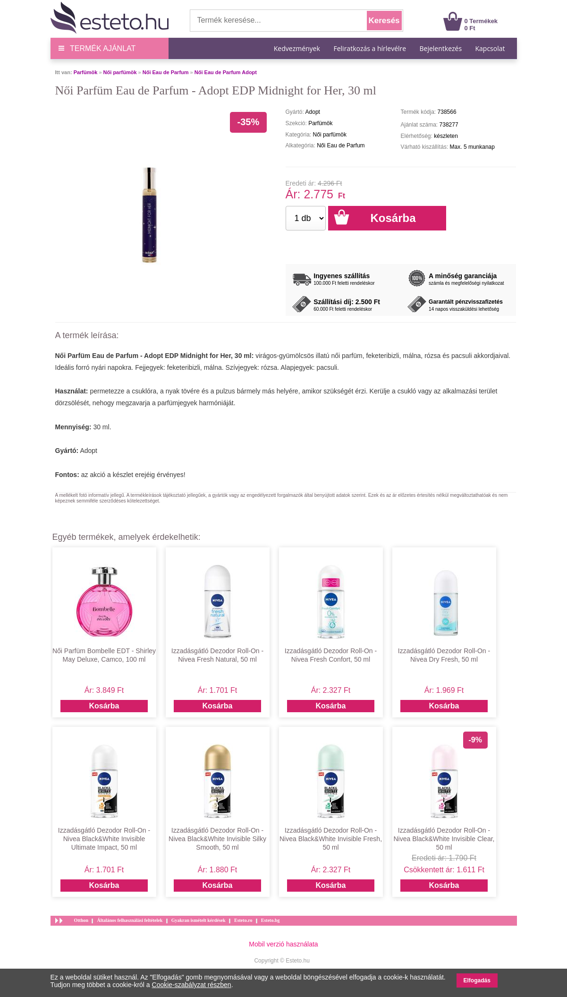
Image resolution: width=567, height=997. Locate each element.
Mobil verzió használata (283, 944)
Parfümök (86, 72)
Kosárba (104, 706)
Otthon (81, 920)
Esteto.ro (243, 920)
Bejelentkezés (441, 48)
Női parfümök (120, 72)
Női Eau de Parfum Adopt (226, 72)
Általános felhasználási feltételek (129, 920)
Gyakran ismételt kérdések (198, 920)
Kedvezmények (298, 48)
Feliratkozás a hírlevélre (369, 48)
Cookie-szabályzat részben (191, 984)
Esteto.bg (270, 920)
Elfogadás (477, 980)
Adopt (88, 450)
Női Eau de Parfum (166, 72)
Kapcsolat (490, 48)
